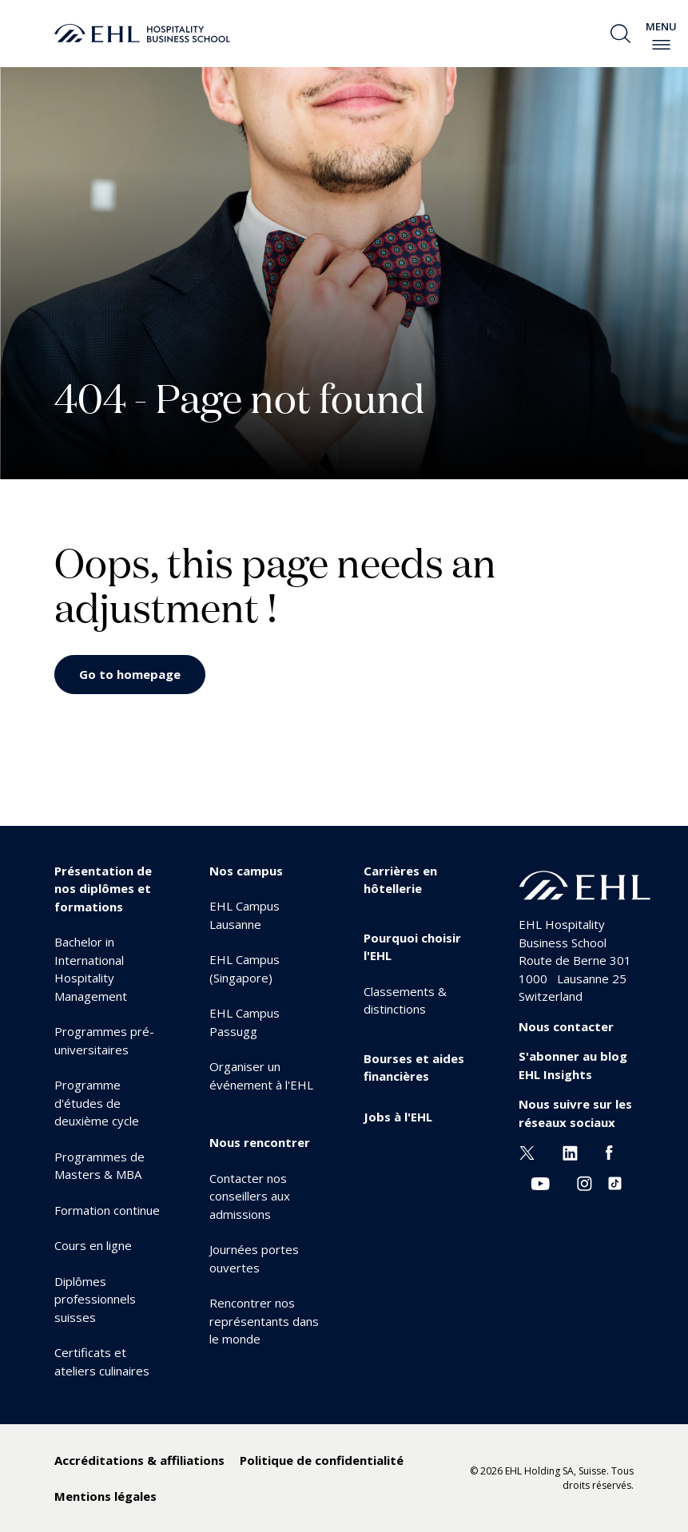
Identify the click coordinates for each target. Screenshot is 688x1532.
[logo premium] (142, 33)
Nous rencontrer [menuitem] (259, 1142)
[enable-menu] (661, 45)
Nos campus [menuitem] (246, 871)
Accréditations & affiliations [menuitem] (139, 1460)
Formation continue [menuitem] (107, 1210)
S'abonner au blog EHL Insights (573, 1065)
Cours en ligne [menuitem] (93, 1245)
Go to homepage (130, 674)
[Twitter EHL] (527, 1152)
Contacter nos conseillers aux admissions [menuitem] (249, 1196)
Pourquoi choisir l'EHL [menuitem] (412, 947)
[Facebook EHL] (609, 1152)
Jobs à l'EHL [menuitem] (398, 1117)
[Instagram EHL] (584, 1182)
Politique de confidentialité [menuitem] (322, 1460)
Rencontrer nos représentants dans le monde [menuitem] (264, 1321)
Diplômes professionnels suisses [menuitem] (95, 1299)
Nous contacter (566, 1026)
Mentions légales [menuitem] (105, 1496)
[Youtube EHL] (540, 1182)
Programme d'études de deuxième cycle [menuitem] (96, 1103)
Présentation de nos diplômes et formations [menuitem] (103, 889)
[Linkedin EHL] (570, 1152)
